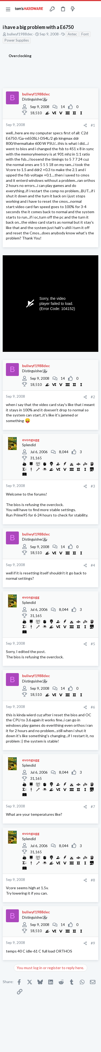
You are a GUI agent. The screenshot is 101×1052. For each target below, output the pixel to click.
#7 (93, 806)
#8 (93, 880)
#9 (93, 943)
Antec (72, 34)
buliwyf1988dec (20, 34)
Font (85, 34)
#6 (93, 707)
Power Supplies (17, 40)
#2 (93, 397)
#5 (93, 644)
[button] (8, 9)
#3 (93, 486)
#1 (93, 125)
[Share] (85, 125)
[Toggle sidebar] (83, 9)
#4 (93, 565)
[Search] (93, 9)
